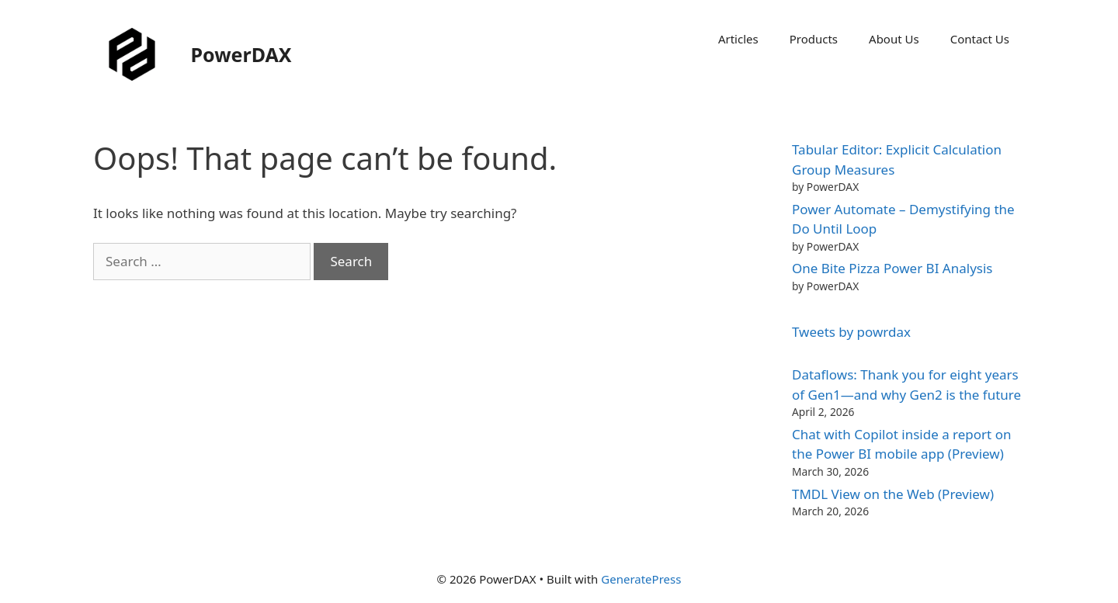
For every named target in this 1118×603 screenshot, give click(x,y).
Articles (738, 39)
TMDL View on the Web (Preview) (893, 494)
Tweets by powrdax (851, 332)
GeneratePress (641, 579)
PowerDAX (241, 54)
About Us (894, 39)
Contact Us (979, 39)
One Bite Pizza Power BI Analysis (892, 268)
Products (814, 39)
